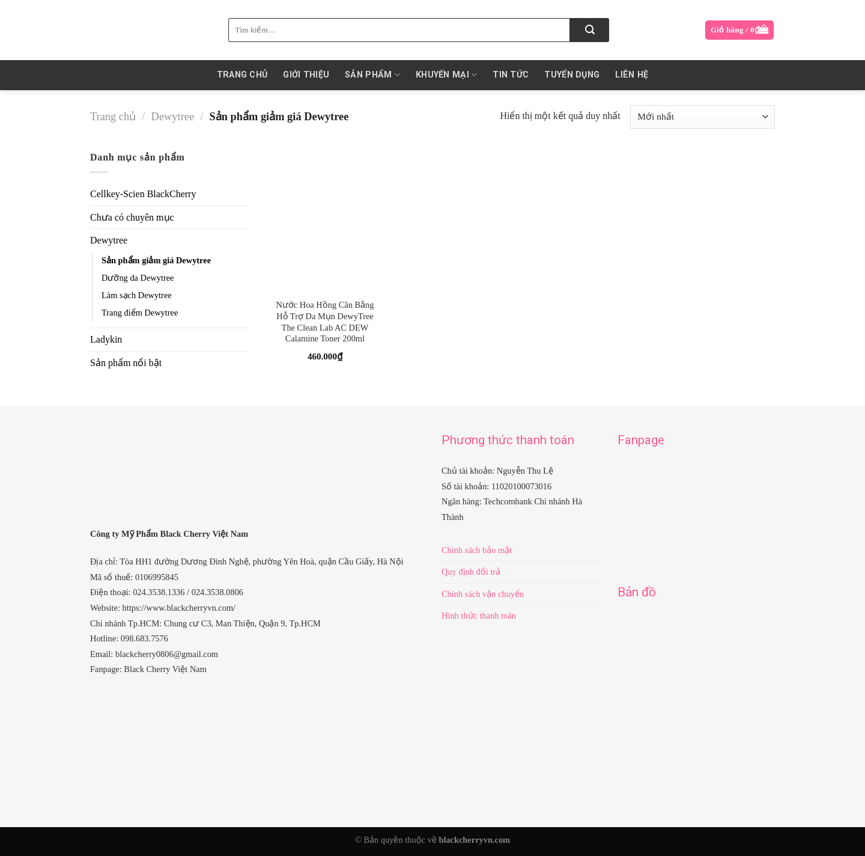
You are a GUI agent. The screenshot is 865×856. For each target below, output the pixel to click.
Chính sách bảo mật (477, 550)
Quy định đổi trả (471, 571)
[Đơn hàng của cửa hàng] (702, 117)
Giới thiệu (306, 75)
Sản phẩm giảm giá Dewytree (156, 260)
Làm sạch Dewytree (137, 295)
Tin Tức (511, 75)
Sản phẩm (372, 75)
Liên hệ (631, 75)
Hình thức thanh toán (479, 615)
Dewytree (172, 117)
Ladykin (106, 339)
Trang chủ (242, 75)
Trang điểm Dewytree (140, 312)
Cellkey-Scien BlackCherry (143, 194)
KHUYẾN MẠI (446, 75)
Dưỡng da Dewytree (138, 278)
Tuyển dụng (571, 75)
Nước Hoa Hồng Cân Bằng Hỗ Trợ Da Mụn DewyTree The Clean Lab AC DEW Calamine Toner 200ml (325, 321)
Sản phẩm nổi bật (126, 363)
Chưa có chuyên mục (132, 217)
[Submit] (589, 30)
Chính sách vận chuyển (483, 594)
